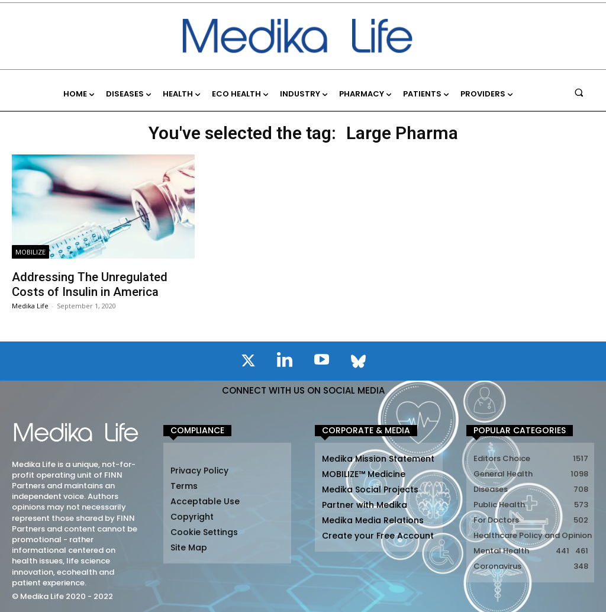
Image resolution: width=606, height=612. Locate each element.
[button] (579, 92)
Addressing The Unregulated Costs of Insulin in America (89, 284)
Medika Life (30, 305)
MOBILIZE (30, 251)
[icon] (248, 362)
